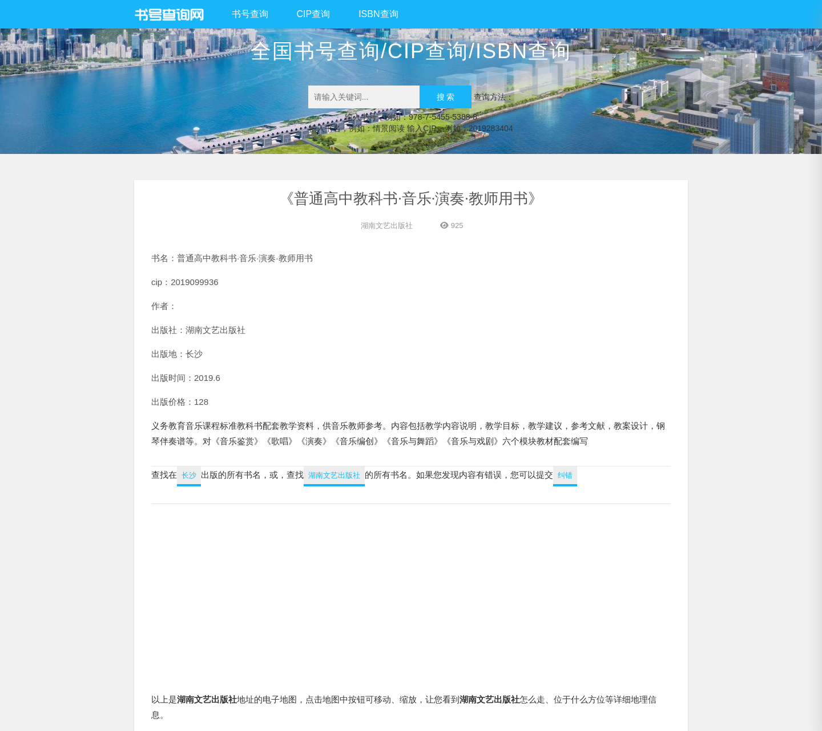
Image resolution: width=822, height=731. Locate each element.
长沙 (189, 475)
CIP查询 (314, 14)
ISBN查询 (378, 14)
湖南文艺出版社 (387, 225)
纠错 (565, 475)
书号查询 (250, 14)
